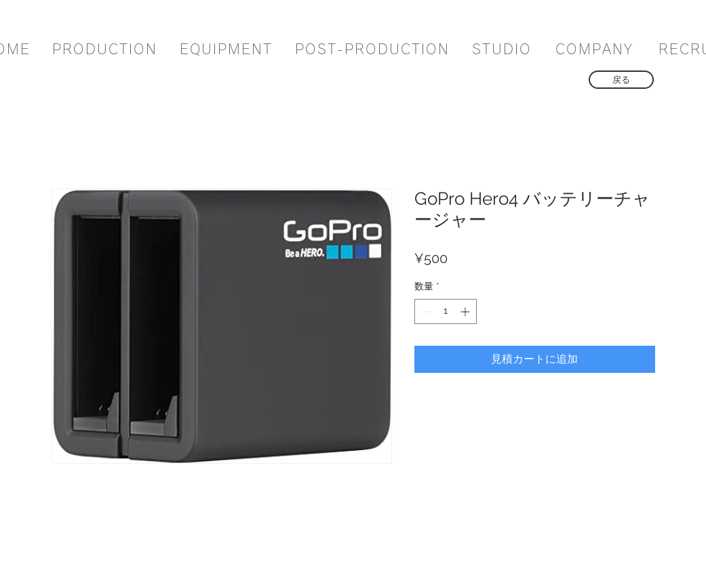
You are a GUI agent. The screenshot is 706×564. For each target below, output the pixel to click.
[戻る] (621, 79)
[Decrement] (424, 311)
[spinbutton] (445, 311)
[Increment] (466, 311)
